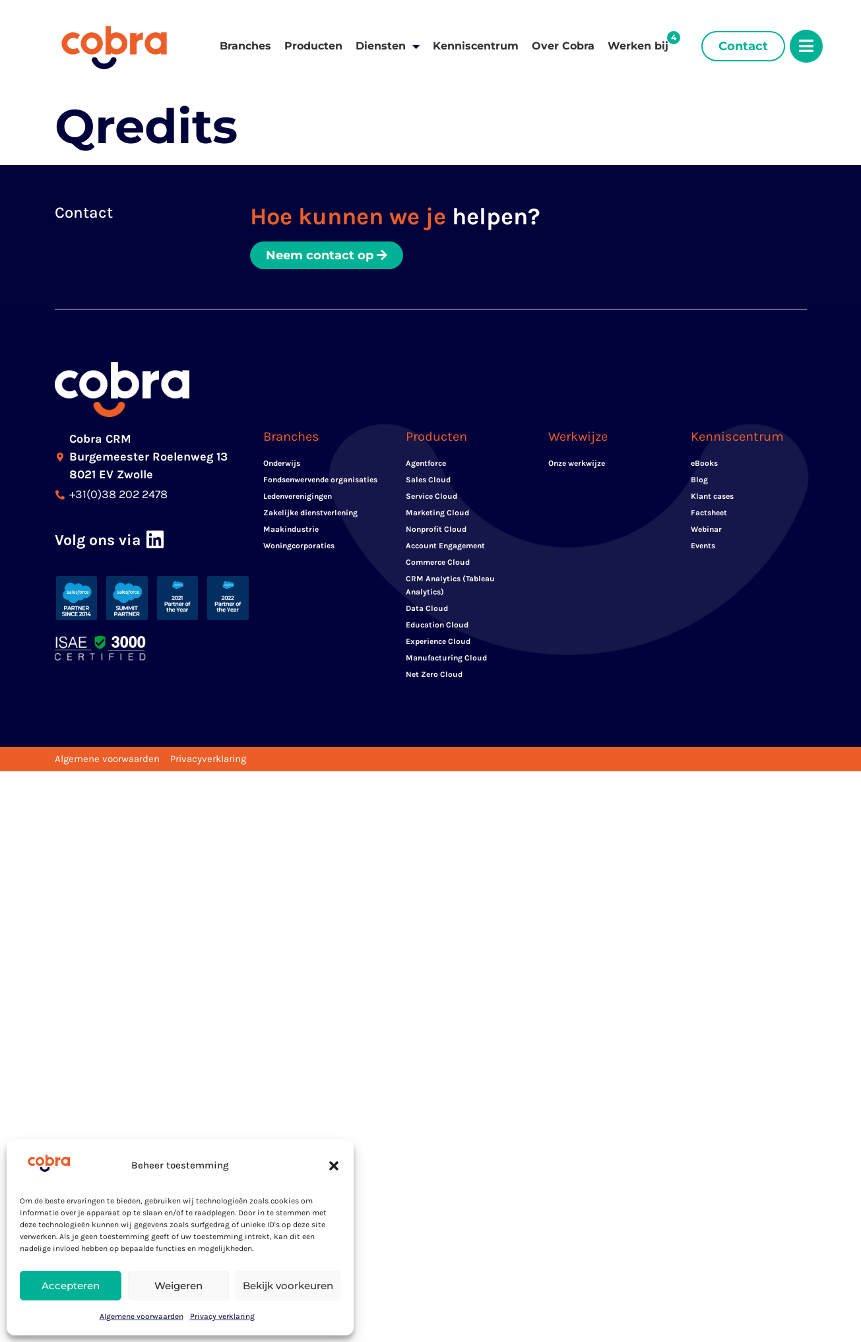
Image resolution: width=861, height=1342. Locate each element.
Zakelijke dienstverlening (310, 513)
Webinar (706, 529)
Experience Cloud (438, 642)
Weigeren (178, 1285)
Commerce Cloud (438, 562)
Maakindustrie (291, 529)
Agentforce (426, 463)
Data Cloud (427, 609)
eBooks (704, 463)
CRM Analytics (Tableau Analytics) (450, 586)
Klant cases (712, 496)
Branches (245, 46)
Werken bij (638, 46)
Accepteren (71, 1285)
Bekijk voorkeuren (288, 1285)
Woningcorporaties (299, 546)
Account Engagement (445, 546)
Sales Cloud (428, 480)
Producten (313, 46)
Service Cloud (431, 496)
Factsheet (709, 513)
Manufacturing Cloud (446, 658)
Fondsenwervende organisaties (320, 480)
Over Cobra (563, 46)
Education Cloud (437, 625)
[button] (333, 1165)
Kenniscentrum (476, 46)
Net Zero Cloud (434, 675)
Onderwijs (281, 463)
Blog (699, 480)
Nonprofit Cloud (436, 529)
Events (703, 546)
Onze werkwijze (576, 463)
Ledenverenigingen (297, 496)
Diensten (388, 46)
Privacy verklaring (222, 1316)
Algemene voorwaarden (141, 1316)
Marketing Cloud (437, 513)
